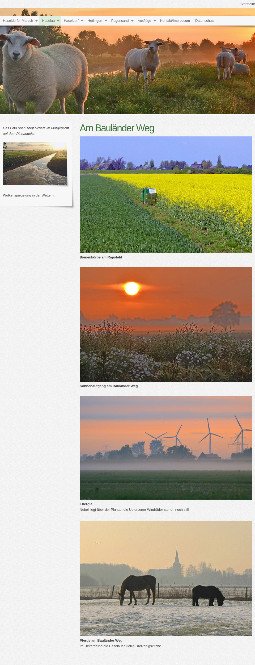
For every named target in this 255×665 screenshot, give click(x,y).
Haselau (48, 21)
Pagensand (120, 21)
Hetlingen (95, 21)
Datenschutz (204, 21)
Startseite (247, 4)
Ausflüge (144, 21)
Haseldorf (71, 21)
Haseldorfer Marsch (18, 21)
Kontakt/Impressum (175, 21)
